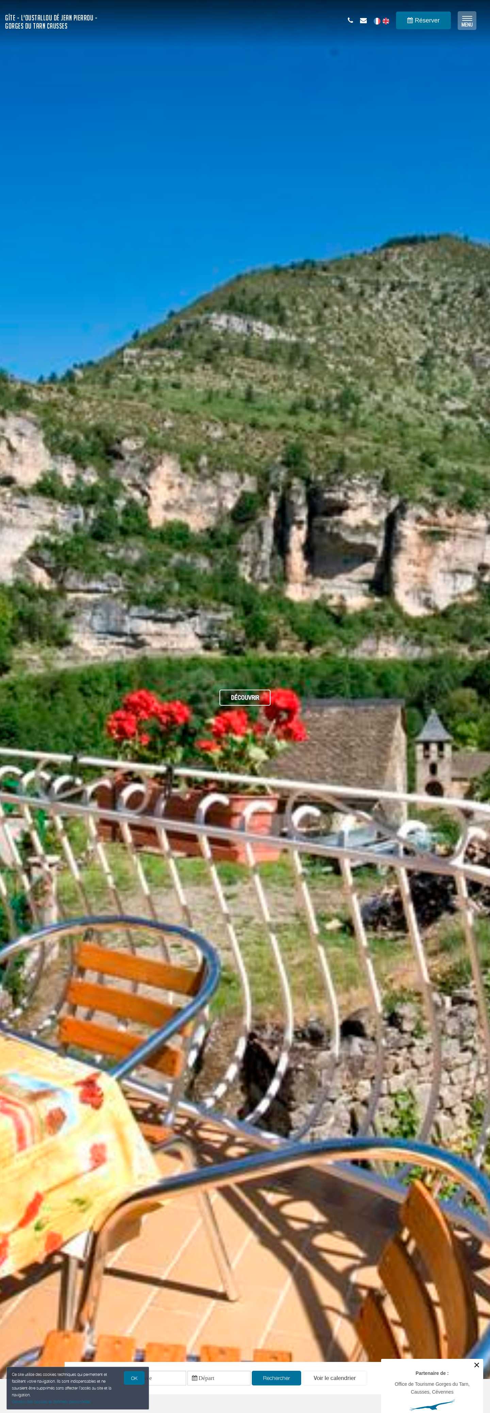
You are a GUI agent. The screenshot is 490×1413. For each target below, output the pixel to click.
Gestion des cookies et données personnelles (51, 1401)
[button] (335, 1378)
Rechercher (276, 1379)
